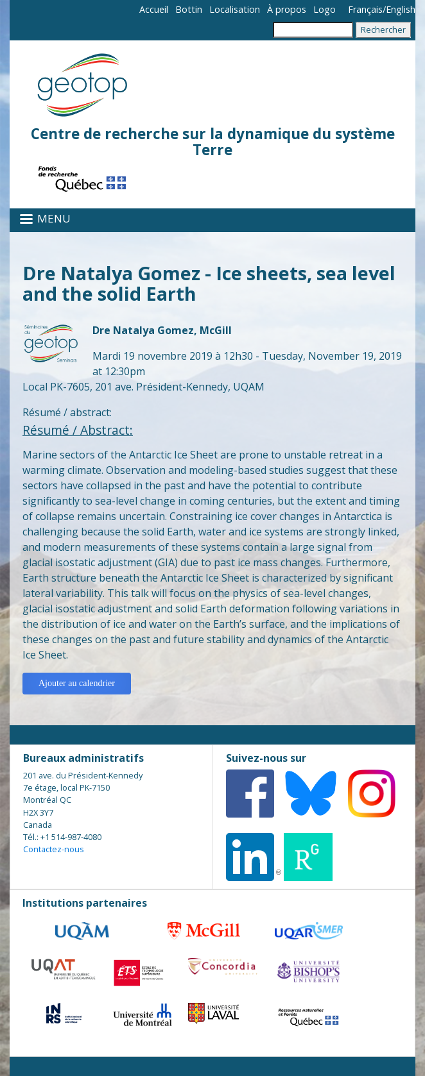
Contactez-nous (53, 849)
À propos (286, 9)
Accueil (153, 9)
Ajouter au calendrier (77, 683)
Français (365, 9)
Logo (324, 9)
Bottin (188, 9)
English (400, 9)
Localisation (234, 9)
